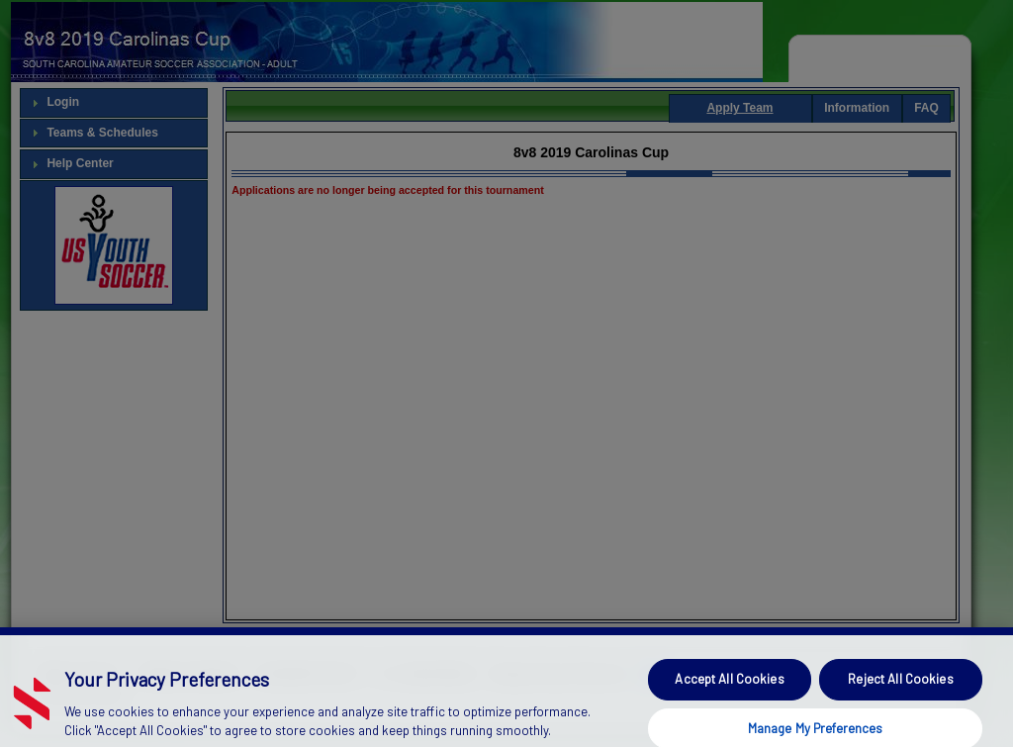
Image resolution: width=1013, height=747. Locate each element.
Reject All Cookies (900, 692)
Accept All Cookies (729, 692)
